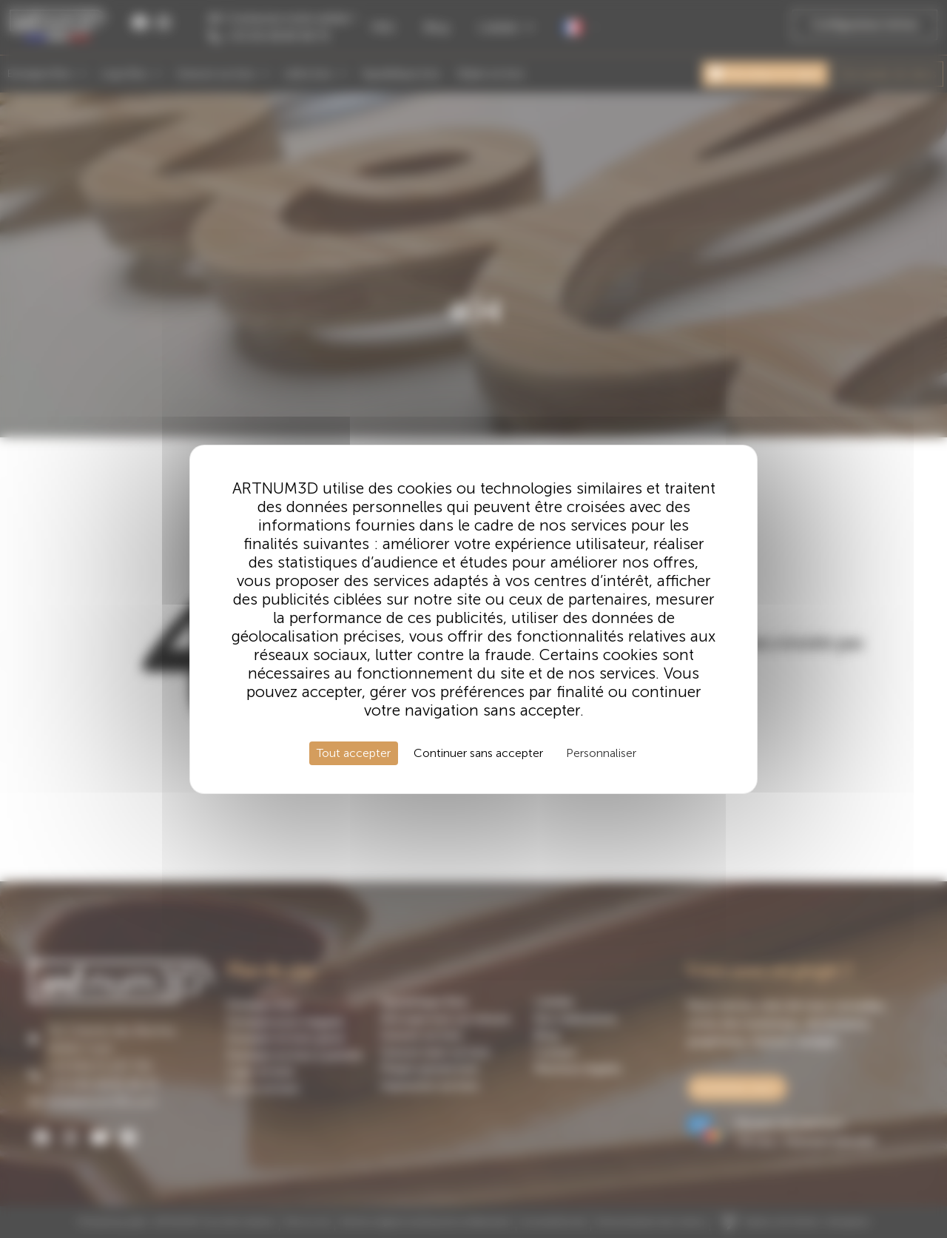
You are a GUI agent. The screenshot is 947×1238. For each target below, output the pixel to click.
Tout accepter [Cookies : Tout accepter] (354, 753)
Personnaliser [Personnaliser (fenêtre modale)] (601, 753)
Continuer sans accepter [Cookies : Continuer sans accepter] (478, 753)
